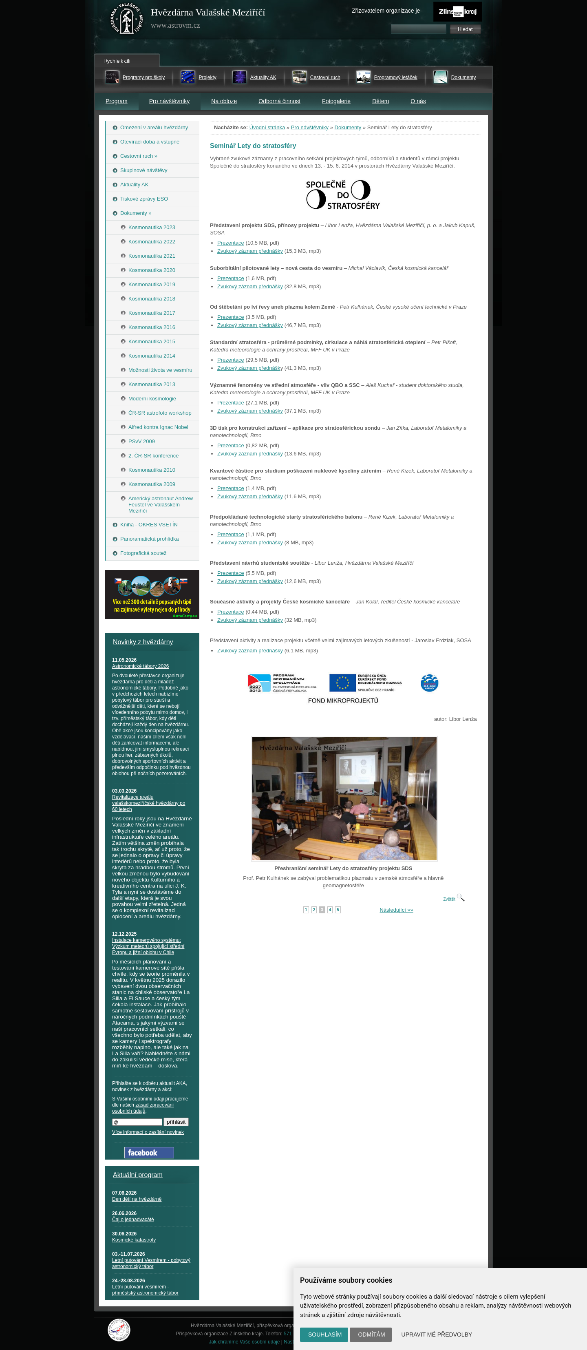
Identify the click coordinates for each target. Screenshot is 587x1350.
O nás (418, 101)
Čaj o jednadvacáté (133, 1219)
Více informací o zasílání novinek (148, 1132)
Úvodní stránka (267, 127)
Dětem (380, 101)
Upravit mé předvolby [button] (437, 1334)
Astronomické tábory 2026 (140, 666)
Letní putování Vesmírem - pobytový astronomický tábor (151, 1263)
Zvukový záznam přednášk (248, 368)
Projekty (207, 77)
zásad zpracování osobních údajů (143, 1108)
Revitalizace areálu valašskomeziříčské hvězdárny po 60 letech (148, 803)
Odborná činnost (279, 101)
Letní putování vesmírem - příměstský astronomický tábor (145, 1290)
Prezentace (230, 243)
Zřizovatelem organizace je (386, 10)
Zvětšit (453, 899)
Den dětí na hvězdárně (136, 1199)
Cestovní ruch (325, 77)
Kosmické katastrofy (134, 1240)
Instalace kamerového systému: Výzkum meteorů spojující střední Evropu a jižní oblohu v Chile (148, 946)
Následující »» (396, 910)
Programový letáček (395, 77)
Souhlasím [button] (325, 1334)
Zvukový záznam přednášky (250, 251)
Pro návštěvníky (169, 101)
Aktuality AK (263, 77)
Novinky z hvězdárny (143, 642)
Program (117, 101)
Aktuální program (138, 1174)
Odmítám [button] (371, 1334)
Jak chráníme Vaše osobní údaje (244, 1342)
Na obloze (224, 101)
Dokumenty (463, 77)
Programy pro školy (144, 77)
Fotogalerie (336, 101)
